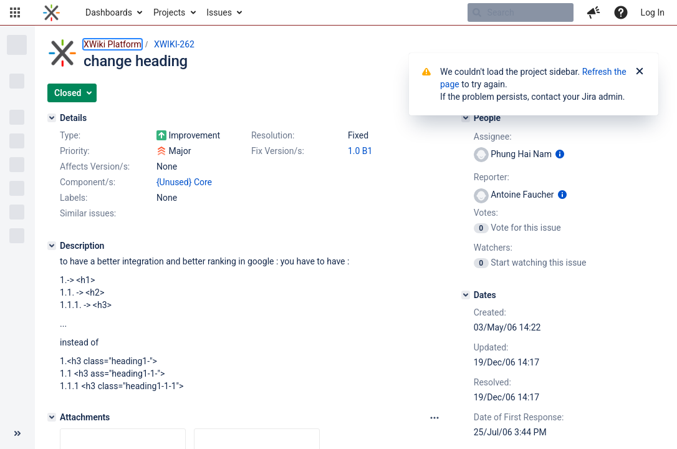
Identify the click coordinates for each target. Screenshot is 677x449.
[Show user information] (560, 154)
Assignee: (493, 137)
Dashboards (108, 12)
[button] (15, 12)
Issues (219, 12)
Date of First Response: (519, 417)
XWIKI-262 (174, 44)
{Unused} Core (184, 182)
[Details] (51, 117)
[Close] (639, 71)
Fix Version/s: (277, 151)
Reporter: (491, 177)
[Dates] (465, 295)
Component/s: (87, 182)
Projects (169, 12)
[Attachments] (51, 417)
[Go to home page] (51, 12)
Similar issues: (88, 213)
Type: (70, 135)
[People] (465, 117)
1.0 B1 (360, 151)
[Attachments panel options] (434, 417)
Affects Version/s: (95, 166)
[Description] (51, 245)
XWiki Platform (113, 44)
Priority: (75, 151)
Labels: (73, 198)
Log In (653, 12)
